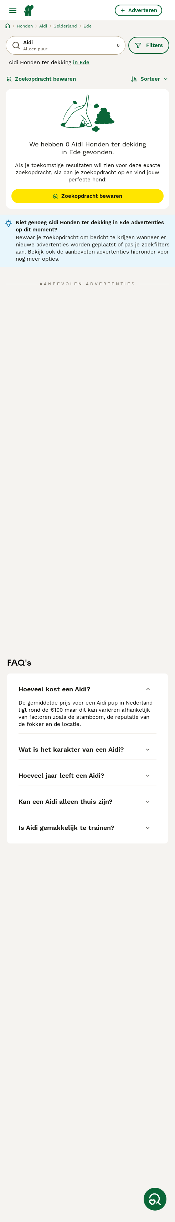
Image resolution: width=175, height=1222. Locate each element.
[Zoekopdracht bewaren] (155, 1199)
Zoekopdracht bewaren (41, 79)
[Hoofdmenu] (13, 10)
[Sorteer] (149, 79)
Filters (149, 45)
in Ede (81, 62)
